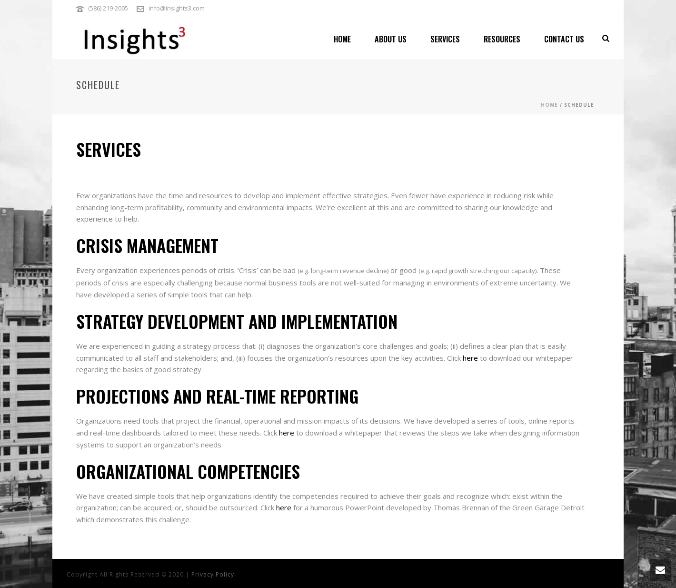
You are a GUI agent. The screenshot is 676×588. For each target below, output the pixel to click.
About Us (391, 39)
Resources (502, 39)
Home (342, 39)
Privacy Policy (212, 574)
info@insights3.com (177, 8)
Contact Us (564, 39)
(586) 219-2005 (108, 8)
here (470, 358)
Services (445, 39)
